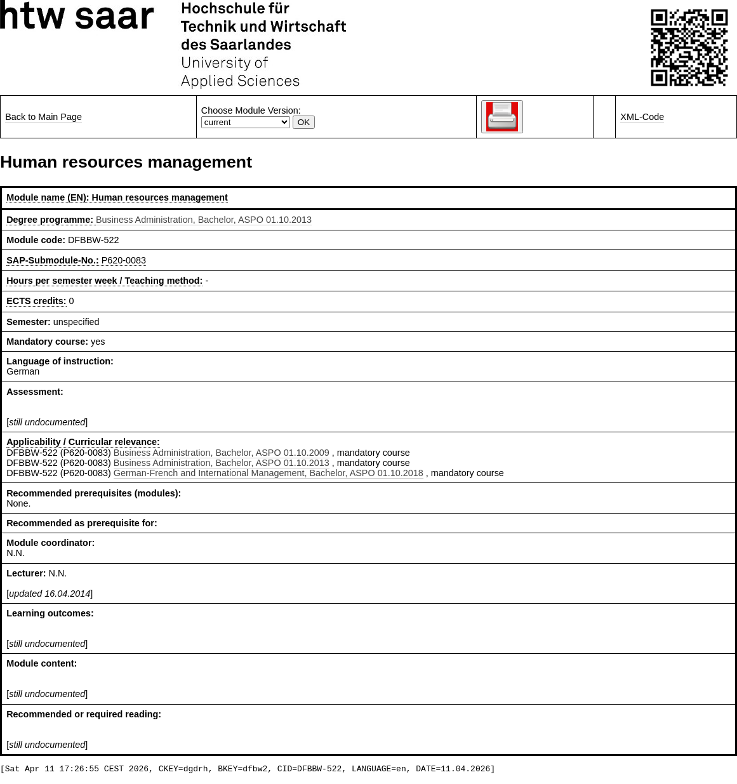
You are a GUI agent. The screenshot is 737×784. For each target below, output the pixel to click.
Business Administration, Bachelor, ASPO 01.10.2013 (204, 220)
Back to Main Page (43, 117)
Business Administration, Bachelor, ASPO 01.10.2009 (221, 453)
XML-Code (642, 117)
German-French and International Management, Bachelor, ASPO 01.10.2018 (268, 473)
